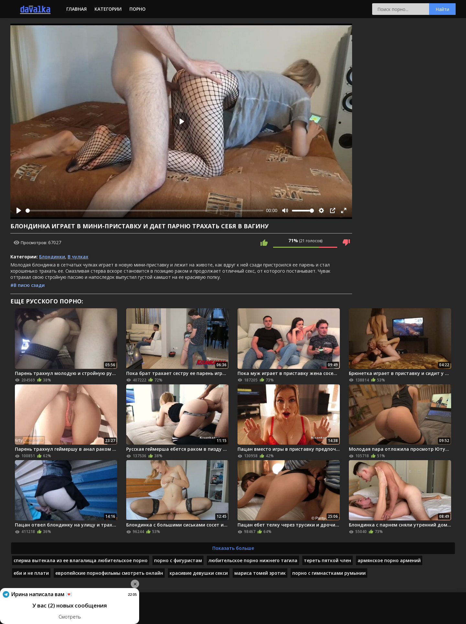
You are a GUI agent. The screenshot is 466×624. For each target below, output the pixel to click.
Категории (108, 9)
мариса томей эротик (260, 573)
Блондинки (52, 257)
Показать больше (233, 548)
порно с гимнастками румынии (329, 573)
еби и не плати (31, 573)
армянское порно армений (389, 560)
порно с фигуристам (178, 560)
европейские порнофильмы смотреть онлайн (109, 573)
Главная (76, 9)
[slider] (144, 211)
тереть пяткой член (327, 560)
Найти (442, 9)
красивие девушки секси (199, 573)
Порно (137, 9)
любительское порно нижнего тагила (252, 560)
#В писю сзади (27, 285)
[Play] (19, 210)
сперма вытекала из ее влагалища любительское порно (81, 560)
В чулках (78, 257)
